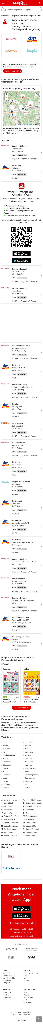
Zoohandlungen (30, 832)
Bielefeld (27, 745)
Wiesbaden (28, 762)
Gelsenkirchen (29, 768)
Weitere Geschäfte (31, 836)
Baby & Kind (7, 803)
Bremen (5, 772)
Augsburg (27, 765)
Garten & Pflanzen (9, 823)
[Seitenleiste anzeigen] (39, 1019)
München (5, 749)
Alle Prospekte (21, 708)
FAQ (25, 978)
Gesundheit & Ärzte (9, 826)
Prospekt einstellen (31, 973)
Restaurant (28, 810)
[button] (36, 94)
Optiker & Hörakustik (32, 803)
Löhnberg (4, 16)
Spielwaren (28, 819)
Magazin (6, 983)
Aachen (26, 772)
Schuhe (27, 813)
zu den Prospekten (13, 71)
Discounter (6, 813)
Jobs (25, 992)
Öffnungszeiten (9, 976)
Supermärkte (29, 826)
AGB (25, 1000)
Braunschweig (29, 778)
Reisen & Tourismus (32, 806)
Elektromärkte (8, 819)
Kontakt (26, 980)
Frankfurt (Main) (8, 755)
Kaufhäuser (7, 832)
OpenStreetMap (27, 124)
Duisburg (5, 785)
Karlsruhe (27, 758)
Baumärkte (6, 806)
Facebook (7, 992)
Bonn (26, 749)
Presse (26, 995)
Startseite (7, 973)
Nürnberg (5, 781)
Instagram (7, 997)
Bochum (5, 788)
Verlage (26, 976)
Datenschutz (28, 997)
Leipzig (4, 778)
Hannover (5, 775)
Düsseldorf (6, 765)
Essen (4, 768)
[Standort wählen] (40, 2)
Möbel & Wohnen (9, 836)
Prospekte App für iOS (21, 933)
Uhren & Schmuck (31, 829)
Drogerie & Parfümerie (11, 816)
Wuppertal (27, 742)
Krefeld (26, 788)
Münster (27, 755)
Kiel (25, 785)
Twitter (6, 995)
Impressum (28, 1002)
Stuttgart (5, 758)
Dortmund (6, 762)
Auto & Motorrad (9, 800)
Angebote (7, 980)
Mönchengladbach (31, 775)
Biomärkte (6, 810)
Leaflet (18, 124)
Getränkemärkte (8, 829)
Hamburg (5, 745)
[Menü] (3, 2)
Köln (3, 752)
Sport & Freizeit (30, 823)
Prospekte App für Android (21, 929)
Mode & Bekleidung (32, 800)
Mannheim (28, 752)
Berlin (25, 4)
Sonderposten (30, 816)
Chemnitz (27, 781)
